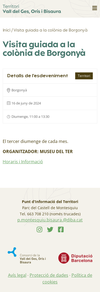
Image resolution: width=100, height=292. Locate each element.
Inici (6, 30)
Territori (84, 75)
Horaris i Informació (23, 162)
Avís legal (17, 275)
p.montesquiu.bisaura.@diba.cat (50, 220)
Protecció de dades (49, 275)
